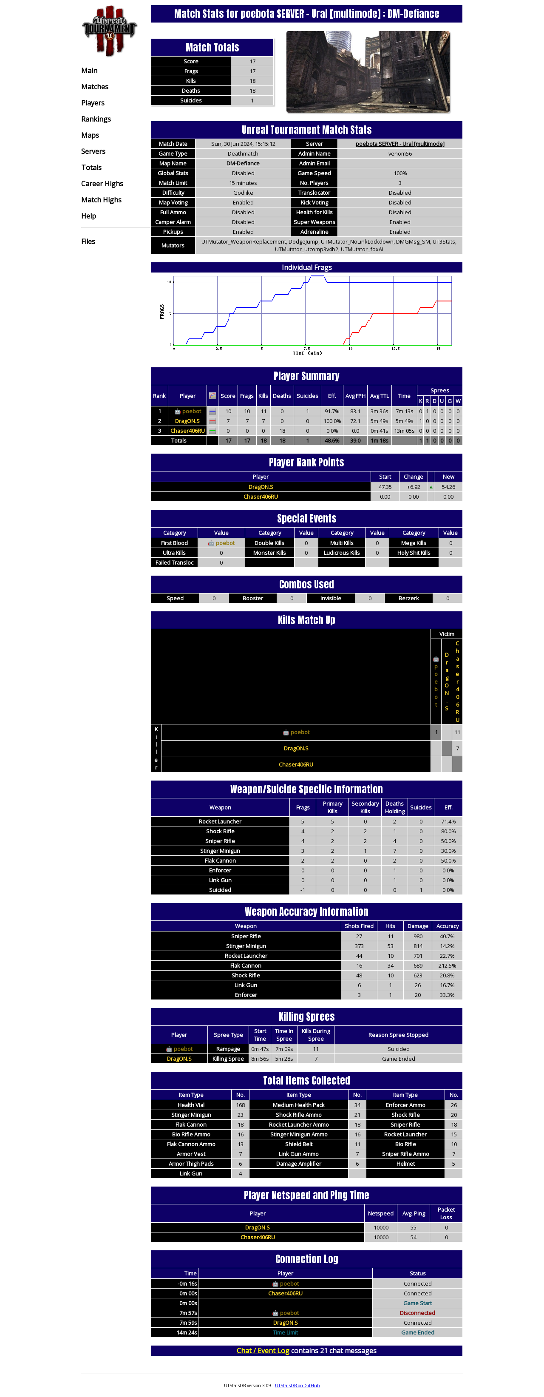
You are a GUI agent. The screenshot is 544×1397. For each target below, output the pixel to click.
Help (88, 216)
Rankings (96, 119)
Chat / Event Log (263, 1350)
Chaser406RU (187, 430)
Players (93, 103)
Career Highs (102, 183)
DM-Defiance (243, 163)
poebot (191, 411)
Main (89, 70)
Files (88, 241)
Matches (94, 86)
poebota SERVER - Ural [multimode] (400, 144)
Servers (93, 151)
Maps (90, 135)
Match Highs (101, 199)
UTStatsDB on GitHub (297, 1385)
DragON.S (187, 421)
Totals (91, 167)
